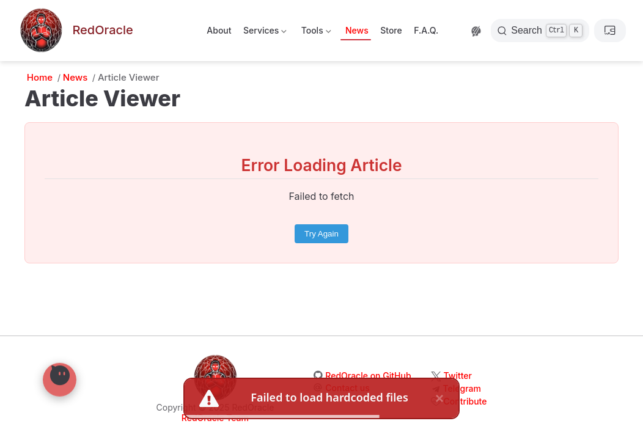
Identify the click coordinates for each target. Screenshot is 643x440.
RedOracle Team (215, 418)
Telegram (462, 388)
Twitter (458, 375)
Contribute (465, 401)
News (357, 30)
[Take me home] (75, 31)
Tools (314, 32)
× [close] (439, 397)
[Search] (540, 30)
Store (391, 30)
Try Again (321, 233)
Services (264, 32)
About (219, 30)
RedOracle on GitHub (368, 375)
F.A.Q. (426, 30)
